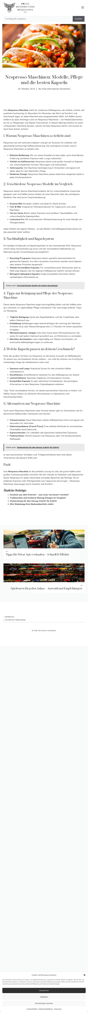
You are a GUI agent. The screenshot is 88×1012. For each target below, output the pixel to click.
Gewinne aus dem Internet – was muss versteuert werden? (39, 494)
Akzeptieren (44, 990)
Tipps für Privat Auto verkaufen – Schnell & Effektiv (37, 554)
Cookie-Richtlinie (31, 1009)
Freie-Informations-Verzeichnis (56, 88)
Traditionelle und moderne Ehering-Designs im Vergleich (38, 497)
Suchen (78, 18)
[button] (84, 975)
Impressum (58, 1009)
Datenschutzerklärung (46, 1009)
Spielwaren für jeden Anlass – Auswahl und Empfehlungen (46, 588)
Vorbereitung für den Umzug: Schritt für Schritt (33, 501)
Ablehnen (44, 997)
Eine (15, 110)
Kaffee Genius (75, 116)
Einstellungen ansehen (44, 1003)
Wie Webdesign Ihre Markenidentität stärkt (32, 504)
